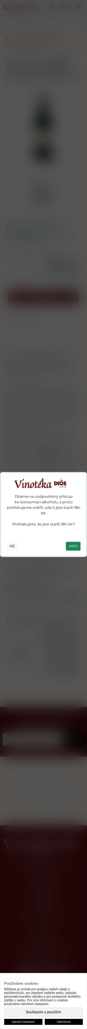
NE (12, 546)
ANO (73, 546)
